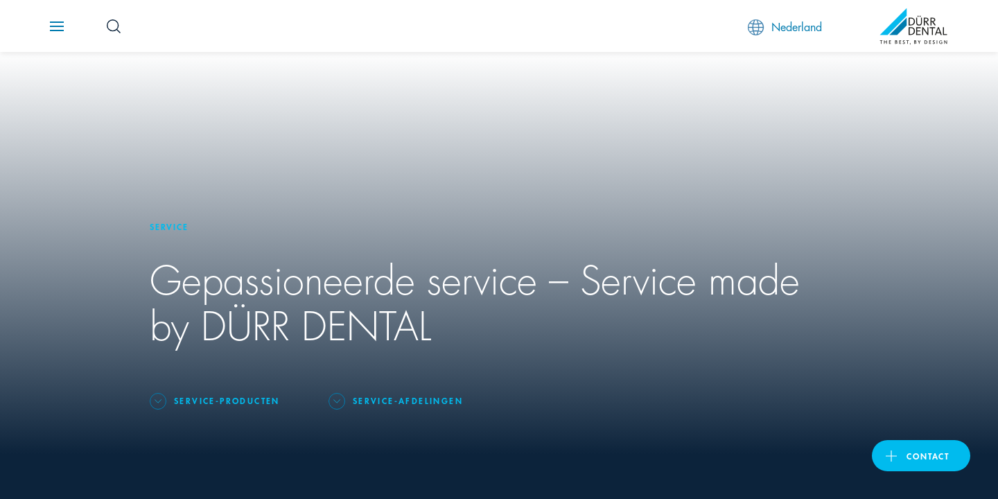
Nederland (785, 26)
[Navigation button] (57, 26)
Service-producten (227, 400)
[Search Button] (114, 26)
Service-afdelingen (408, 400)
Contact (928, 455)
